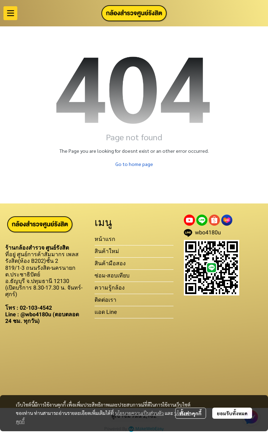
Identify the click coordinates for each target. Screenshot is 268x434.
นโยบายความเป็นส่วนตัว (139, 413)
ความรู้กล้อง (110, 287)
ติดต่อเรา (105, 300)
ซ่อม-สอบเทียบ (112, 275)
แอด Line (106, 312)
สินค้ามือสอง (110, 263)
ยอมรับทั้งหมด (232, 413)
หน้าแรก (105, 239)
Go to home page (134, 164)
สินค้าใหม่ (107, 251)
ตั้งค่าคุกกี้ (191, 413)
